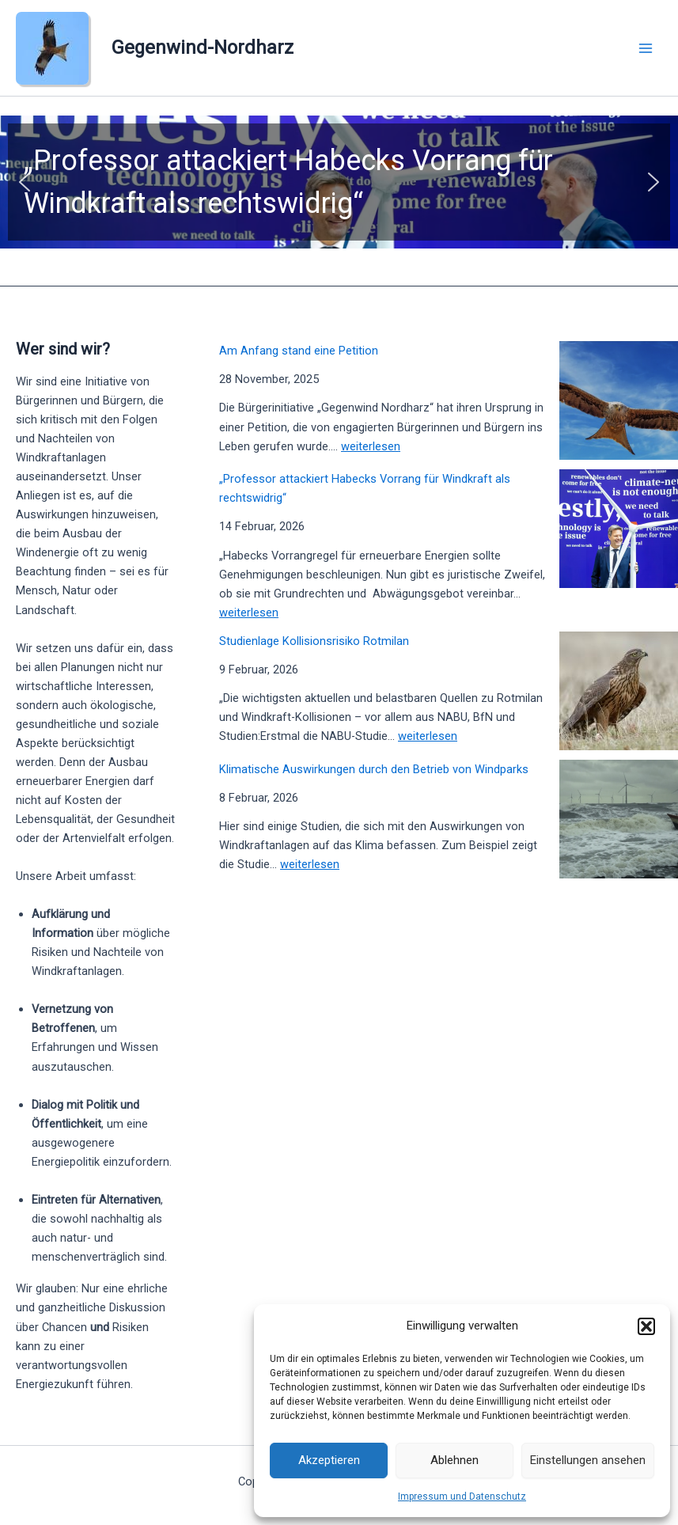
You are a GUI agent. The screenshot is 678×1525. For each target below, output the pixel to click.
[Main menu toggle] (645, 48)
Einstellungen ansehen (588, 1460)
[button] (646, 1326)
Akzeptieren (329, 1460)
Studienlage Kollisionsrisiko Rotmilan (314, 641)
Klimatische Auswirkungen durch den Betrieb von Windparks (373, 769)
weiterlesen (370, 446)
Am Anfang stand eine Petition (298, 350)
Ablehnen (454, 1460)
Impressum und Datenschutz (462, 1496)
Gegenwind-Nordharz (203, 47)
